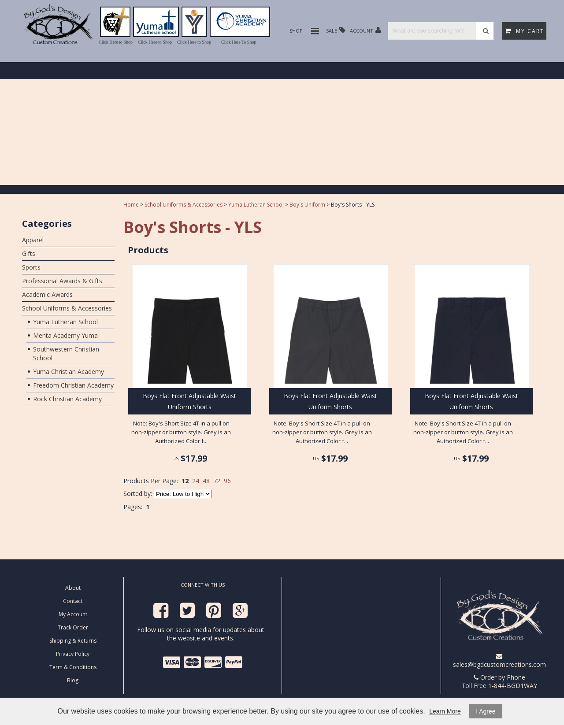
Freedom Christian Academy (73, 385)
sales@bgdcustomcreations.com (499, 661)
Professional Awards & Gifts (62, 281)
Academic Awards (47, 294)
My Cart (524, 31)
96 (227, 481)
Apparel (33, 240)
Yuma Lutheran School (65, 322)
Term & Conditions (72, 667)
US (175, 458)
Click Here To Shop (238, 42)
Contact (72, 601)
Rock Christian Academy (67, 399)
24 (195, 481)
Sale (335, 30)
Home (131, 204)
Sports (31, 267)
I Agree (485, 711)
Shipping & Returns (72, 640)
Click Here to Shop (116, 42)
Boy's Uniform (307, 204)
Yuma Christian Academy (68, 371)
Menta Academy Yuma (65, 335)
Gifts (28, 253)
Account (365, 30)
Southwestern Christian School (66, 353)
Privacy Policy (72, 654)
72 (216, 481)
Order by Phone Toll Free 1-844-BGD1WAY (499, 681)
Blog (72, 680)
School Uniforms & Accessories (67, 308)
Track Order (73, 627)
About (73, 588)
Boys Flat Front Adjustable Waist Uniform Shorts (189, 401)
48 (206, 481)
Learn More (445, 711)
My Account (73, 614)
